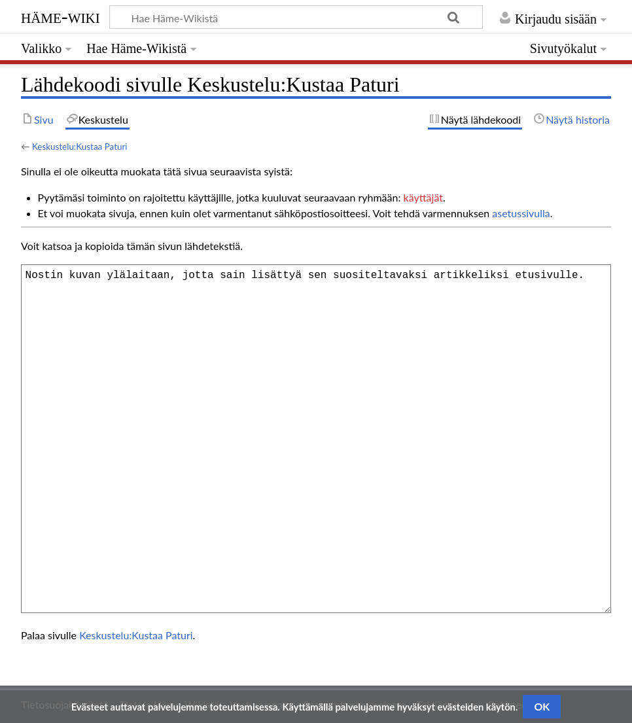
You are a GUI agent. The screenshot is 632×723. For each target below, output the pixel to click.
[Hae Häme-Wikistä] (296, 17)
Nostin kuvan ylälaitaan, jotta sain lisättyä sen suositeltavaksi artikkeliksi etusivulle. (316, 438)
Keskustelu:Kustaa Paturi (80, 146)
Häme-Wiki (60, 16)
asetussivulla (521, 213)
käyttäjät (423, 197)
